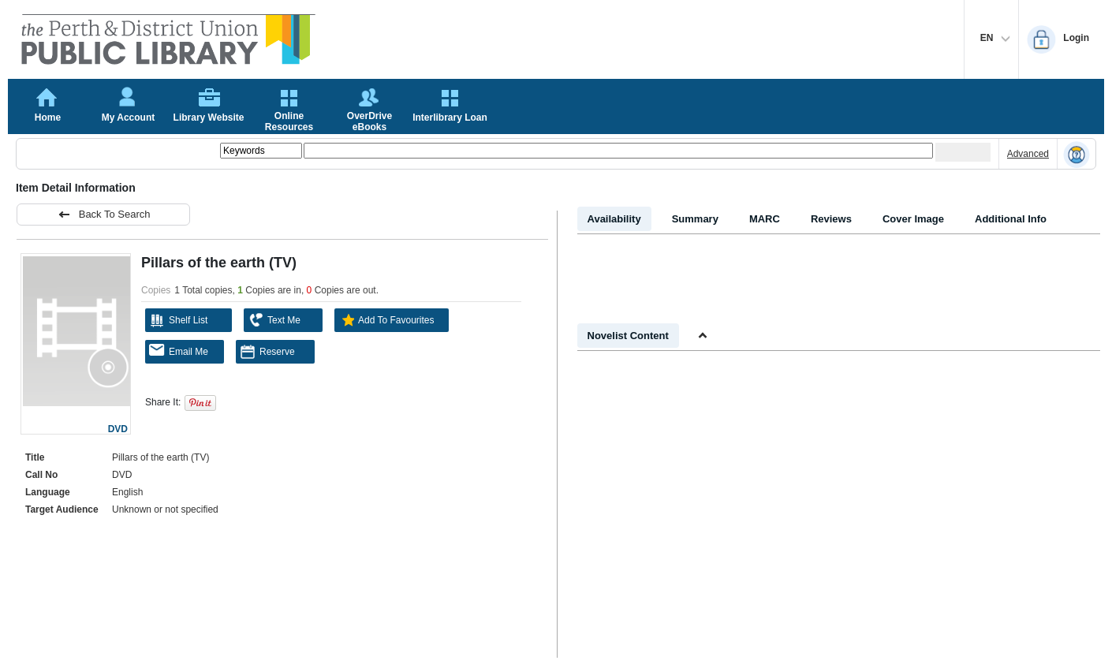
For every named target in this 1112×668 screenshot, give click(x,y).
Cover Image (913, 219)
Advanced (1028, 153)
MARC (764, 219)
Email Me (178, 350)
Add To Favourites (386, 320)
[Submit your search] (963, 152)
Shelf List (178, 320)
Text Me (274, 320)
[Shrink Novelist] (702, 335)
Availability (614, 219)
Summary (695, 219)
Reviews (831, 219)
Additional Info (1011, 219)
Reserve (267, 352)
